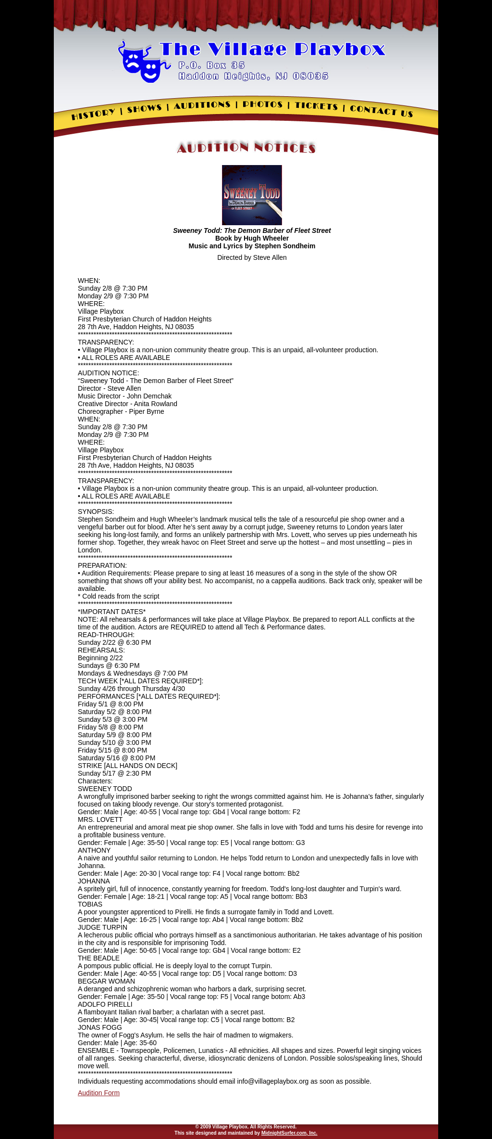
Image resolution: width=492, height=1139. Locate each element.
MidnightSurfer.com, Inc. (289, 1133)
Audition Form (99, 1093)
